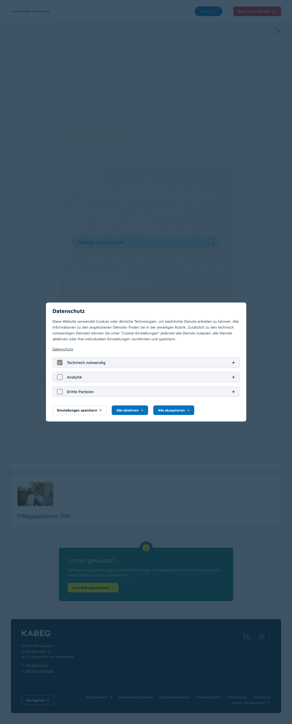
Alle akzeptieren (171, 410)
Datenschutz (62, 349)
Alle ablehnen (127, 410)
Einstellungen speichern (77, 410)
